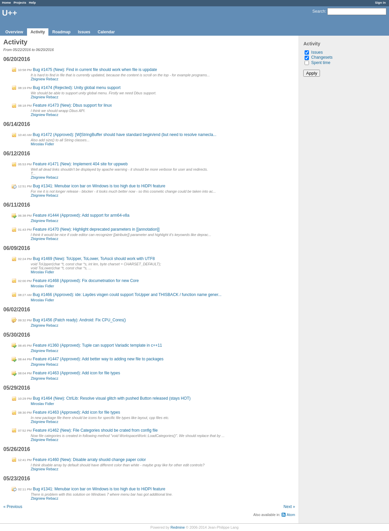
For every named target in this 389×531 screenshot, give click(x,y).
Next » (289, 506)
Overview (14, 32)
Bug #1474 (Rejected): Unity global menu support (76, 87)
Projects (20, 2)
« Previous (12, 506)
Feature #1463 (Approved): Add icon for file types (76, 373)
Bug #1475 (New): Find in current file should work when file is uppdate (95, 69)
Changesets (322, 57)
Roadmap (61, 32)
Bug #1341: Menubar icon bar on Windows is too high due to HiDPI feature (99, 186)
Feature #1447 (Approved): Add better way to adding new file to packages (98, 359)
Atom (291, 515)
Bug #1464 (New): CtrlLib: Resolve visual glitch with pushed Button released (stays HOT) (111, 398)
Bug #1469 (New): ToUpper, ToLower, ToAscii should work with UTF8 (94, 258)
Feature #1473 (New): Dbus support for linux (72, 105)
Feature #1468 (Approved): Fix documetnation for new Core (86, 280)
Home (6, 2)
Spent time (320, 62)
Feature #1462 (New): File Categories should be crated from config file (95, 430)
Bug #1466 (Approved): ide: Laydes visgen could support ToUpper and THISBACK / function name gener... (127, 294)
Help (32, 2)
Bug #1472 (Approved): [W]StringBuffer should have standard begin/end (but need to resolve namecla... (125, 134)
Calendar (106, 32)
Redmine (177, 527)
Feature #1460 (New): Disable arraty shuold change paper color (89, 459)
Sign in (380, 2)
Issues (84, 32)
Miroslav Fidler (42, 144)
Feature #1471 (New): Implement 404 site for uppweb (80, 164)
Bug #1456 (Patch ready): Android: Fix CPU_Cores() (79, 320)
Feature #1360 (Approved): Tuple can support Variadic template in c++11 (97, 345)
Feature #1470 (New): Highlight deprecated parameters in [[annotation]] (96, 229)
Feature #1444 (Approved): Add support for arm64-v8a (81, 215)
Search (318, 11)
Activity (37, 32)
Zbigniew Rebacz (44, 79)
